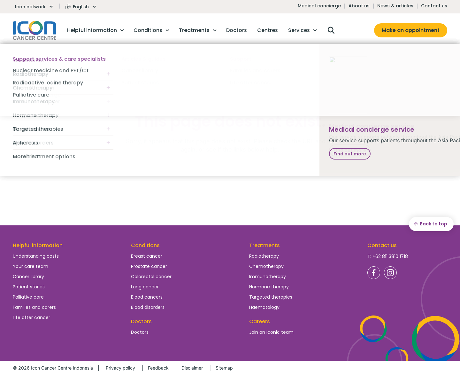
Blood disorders (148, 307)
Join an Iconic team (271, 332)
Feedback (158, 368)
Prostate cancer (149, 266)
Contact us (434, 6)
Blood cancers (147, 297)
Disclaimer (192, 368)
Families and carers (34, 307)
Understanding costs (36, 256)
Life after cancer (31, 317)
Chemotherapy (266, 266)
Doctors (140, 332)
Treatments (264, 245)
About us (359, 6)
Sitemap (224, 368)
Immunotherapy (267, 276)
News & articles (395, 6)
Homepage (35, 30)
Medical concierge (319, 6)
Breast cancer (146, 256)
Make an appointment (411, 30)
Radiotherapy (264, 256)
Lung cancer (145, 287)
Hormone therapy (269, 287)
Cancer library (28, 276)
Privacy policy (120, 368)
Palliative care (28, 297)
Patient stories (29, 287)
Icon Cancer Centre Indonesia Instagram (390, 272)
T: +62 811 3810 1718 (387, 256)
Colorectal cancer (151, 276)
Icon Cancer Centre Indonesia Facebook (373, 272)
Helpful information (38, 245)
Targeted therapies (270, 297)
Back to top (429, 224)
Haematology (264, 307)
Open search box (331, 30)
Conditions (145, 245)
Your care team (30, 266)
